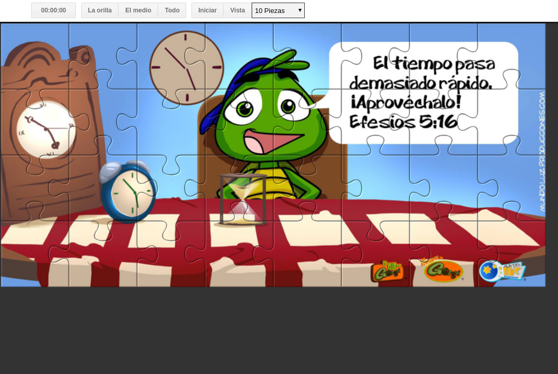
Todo (172, 10)
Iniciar (207, 10)
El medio (138, 10)
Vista (237, 10)
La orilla (100, 10)
